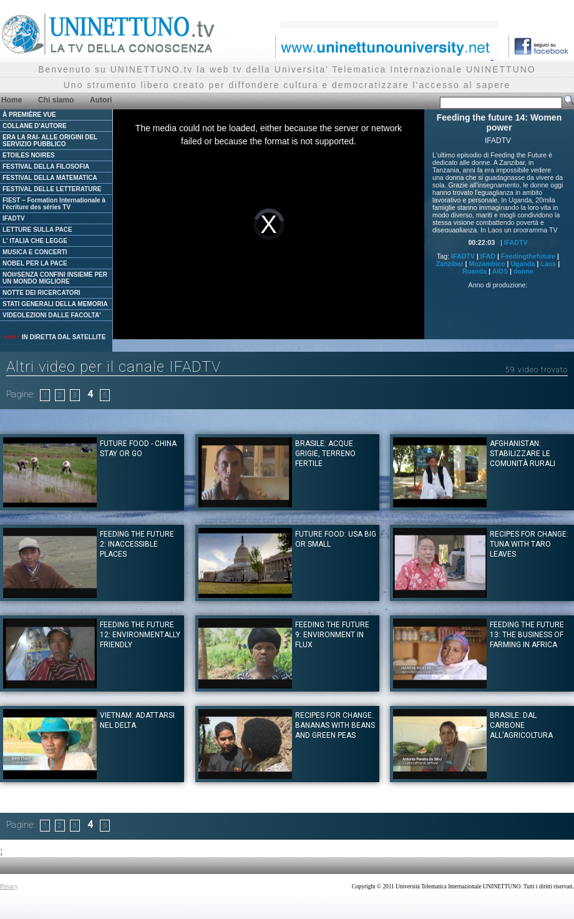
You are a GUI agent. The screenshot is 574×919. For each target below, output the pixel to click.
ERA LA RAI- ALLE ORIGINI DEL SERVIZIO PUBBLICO (49, 140)
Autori (101, 100)
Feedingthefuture (528, 256)
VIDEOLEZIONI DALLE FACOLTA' (51, 315)
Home (11, 100)
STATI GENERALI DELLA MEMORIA (55, 304)
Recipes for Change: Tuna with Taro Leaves (529, 544)
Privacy (9, 886)
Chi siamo (56, 100)
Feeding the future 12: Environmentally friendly (140, 634)
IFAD (487, 256)
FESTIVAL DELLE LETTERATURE (51, 189)
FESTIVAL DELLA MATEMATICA (49, 177)
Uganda (522, 263)
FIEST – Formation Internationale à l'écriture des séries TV (53, 204)
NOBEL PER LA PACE (34, 263)
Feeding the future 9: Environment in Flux (332, 634)
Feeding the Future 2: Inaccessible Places (137, 544)
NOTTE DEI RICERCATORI (41, 292)
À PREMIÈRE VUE (29, 114)
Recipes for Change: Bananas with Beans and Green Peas (335, 725)
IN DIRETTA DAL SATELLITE (54, 337)
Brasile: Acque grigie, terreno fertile (325, 453)
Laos (548, 263)
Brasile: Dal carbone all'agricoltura (521, 725)
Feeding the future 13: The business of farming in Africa (527, 634)
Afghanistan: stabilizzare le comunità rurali (522, 453)
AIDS (500, 271)
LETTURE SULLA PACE (37, 229)
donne (523, 271)
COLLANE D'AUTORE (34, 125)
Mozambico (487, 263)
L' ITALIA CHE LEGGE (34, 240)
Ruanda (474, 271)
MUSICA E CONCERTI (34, 252)
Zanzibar (450, 263)
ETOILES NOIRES (28, 155)
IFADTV (13, 218)
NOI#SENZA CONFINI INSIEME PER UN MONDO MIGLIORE (54, 278)
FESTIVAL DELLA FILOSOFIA (45, 166)
